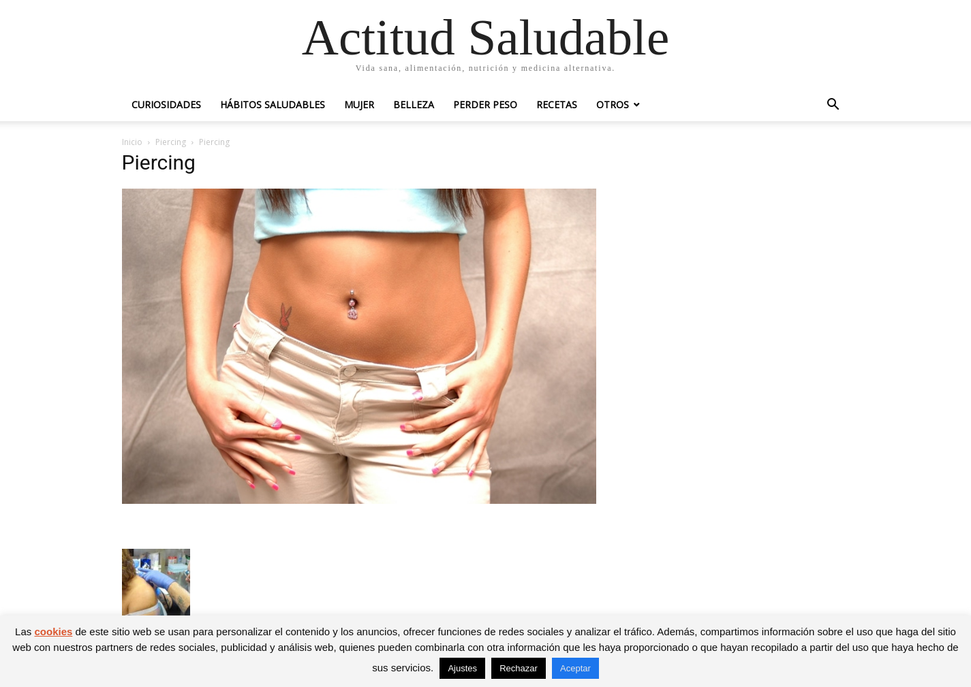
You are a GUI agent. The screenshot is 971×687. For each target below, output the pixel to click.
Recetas (556, 104)
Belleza (413, 104)
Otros (612, 104)
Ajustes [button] (462, 668)
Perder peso (485, 104)
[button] (833, 105)
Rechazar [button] (518, 668)
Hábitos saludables (272, 104)
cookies (53, 631)
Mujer (359, 104)
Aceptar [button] (575, 668)
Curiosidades (166, 104)
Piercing (170, 142)
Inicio (132, 142)
